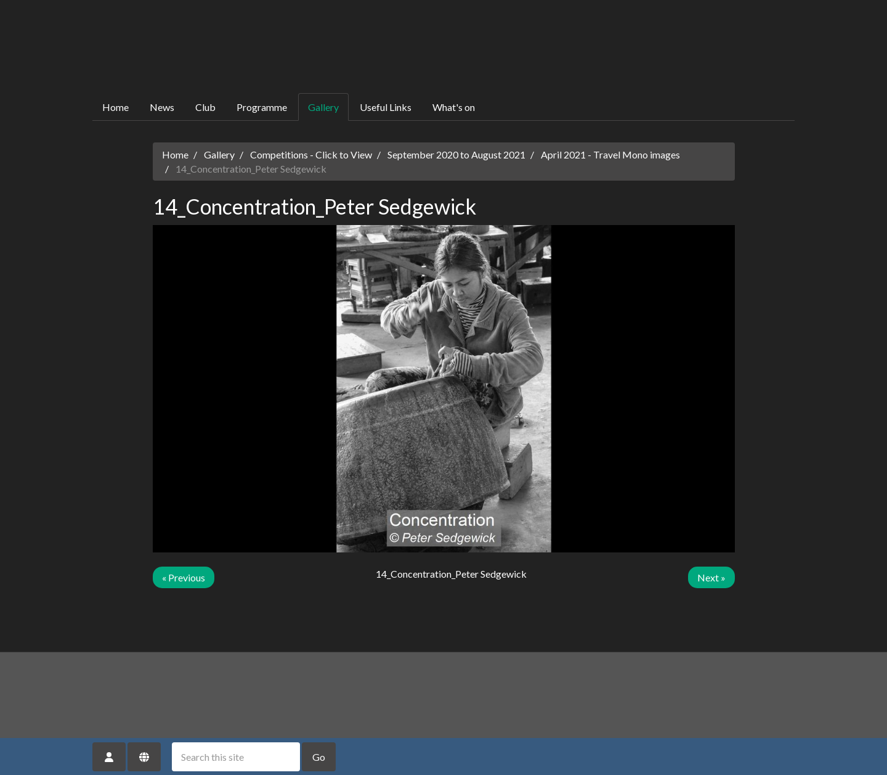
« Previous (183, 577)
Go (318, 757)
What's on (453, 107)
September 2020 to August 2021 (456, 154)
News (162, 107)
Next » (711, 577)
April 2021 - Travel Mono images (610, 154)
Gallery (323, 107)
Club (205, 107)
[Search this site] (236, 756)
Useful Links (385, 107)
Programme (262, 107)
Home (115, 107)
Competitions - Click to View (311, 154)
